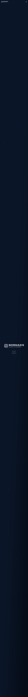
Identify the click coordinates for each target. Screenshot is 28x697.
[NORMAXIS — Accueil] (5, 2)
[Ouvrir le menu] (26, 2)
